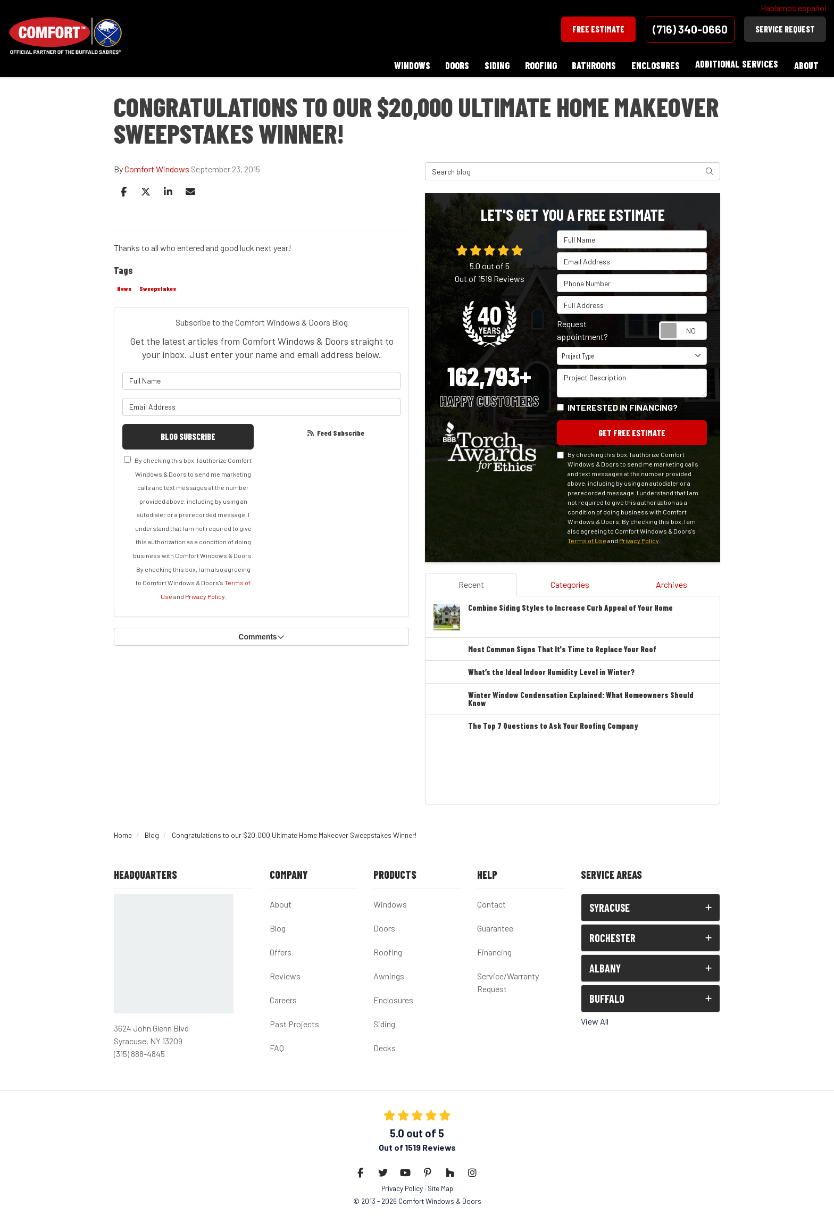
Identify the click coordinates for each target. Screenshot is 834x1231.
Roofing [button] (538, 64)
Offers (280, 950)
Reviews (285, 974)
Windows (390, 902)
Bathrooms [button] (592, 64)
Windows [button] (407, 64)
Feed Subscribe (335, 430)
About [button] (806, 64)
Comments (261, 634)
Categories (570, 582)
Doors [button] (453, 64)
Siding (384, 1022)
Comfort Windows (156, 166)
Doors (384, 926)
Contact (491, 902)
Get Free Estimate (631, 430)
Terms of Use (587, 538)
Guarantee (495, 926)
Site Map (440, 1186)
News (124, 285)
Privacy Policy (204, 593)
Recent (471, 582)
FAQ (277, 1046)
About (280, 902)
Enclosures (393, 998)
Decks (384, 1046)
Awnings (388, 974)
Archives (671, 582)
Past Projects (294, 1022)
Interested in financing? (623, 405)
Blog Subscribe (188, 434)
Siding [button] (493, 64)
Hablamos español (793, 8)
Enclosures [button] (654, 64)
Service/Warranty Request (508, 980)
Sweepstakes (157, 285)
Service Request (785, 29)
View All (594, 1019)
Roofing (387, 950)
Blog (278, 926)
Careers (283, 998)
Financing (494, 950)
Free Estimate (598, 29)
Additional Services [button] (736, 64)
